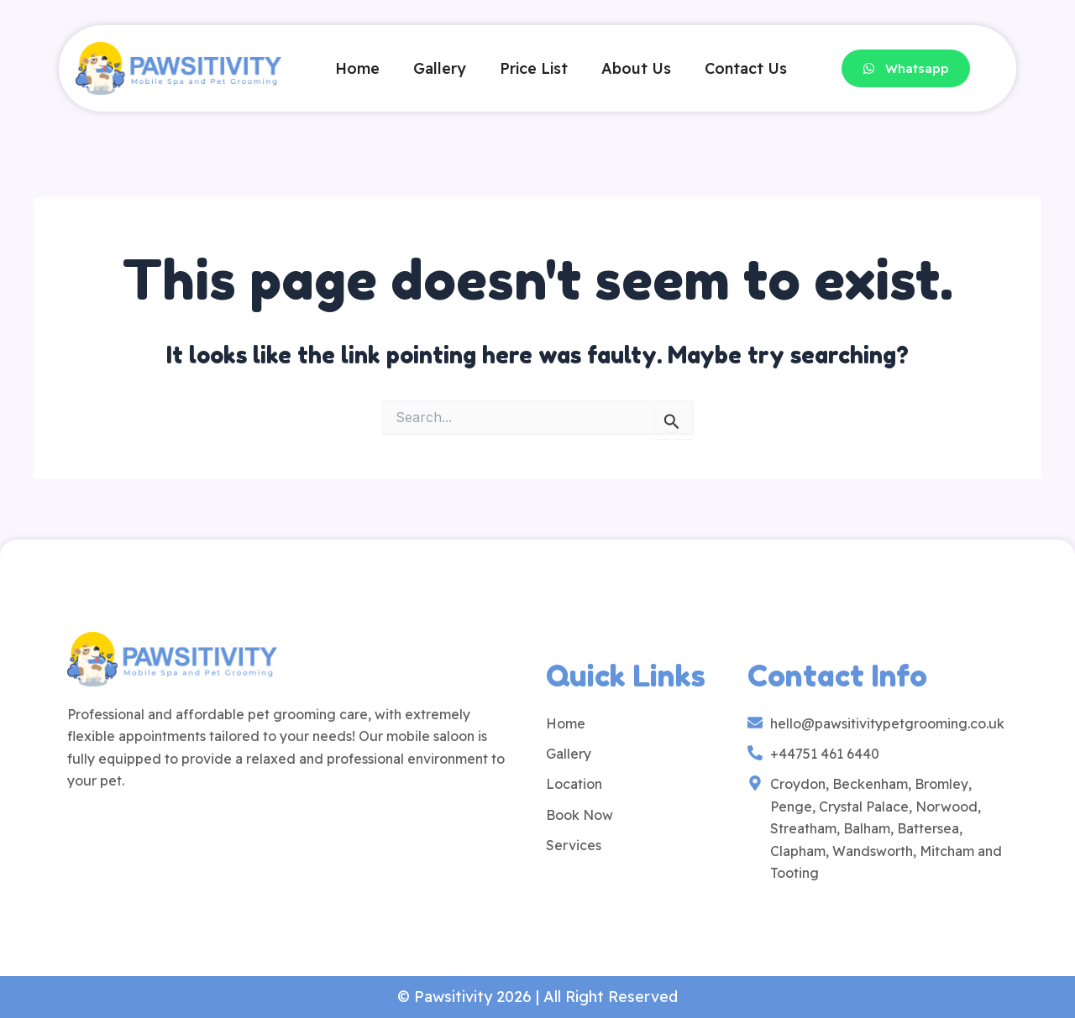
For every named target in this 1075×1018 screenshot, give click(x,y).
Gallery (439, 68)
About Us (636, 68)
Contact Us (746, 68)
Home (357, 68)
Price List (534, 68)
